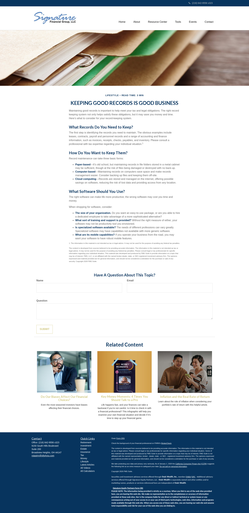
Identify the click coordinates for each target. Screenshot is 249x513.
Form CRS (120, 438)
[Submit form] (44, 329)
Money (84, 458)
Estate (84, 449)
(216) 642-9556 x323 (201, 3)
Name (39, 280)
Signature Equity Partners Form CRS (128, 488)
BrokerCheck (166, 443)
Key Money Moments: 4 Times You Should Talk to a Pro (124, 398)
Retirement (86, 442)
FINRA (188, 477)
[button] (136, 18)
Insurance (85, 452)
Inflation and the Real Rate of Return (185, 396)
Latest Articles (87, 464)
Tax (82, 455)
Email (130, 280)
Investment (86, 445)
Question (41, 300)
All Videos (85, 468)
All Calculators (88, 471)
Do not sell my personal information (173, 466)
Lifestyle (85, 461)
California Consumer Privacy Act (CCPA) (191, 464)
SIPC (193, 477)
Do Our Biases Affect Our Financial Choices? (64, 398)
